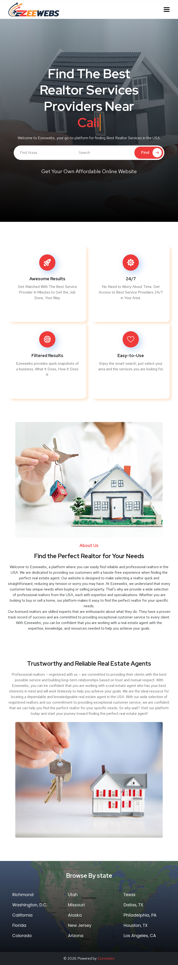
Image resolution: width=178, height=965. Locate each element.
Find (151, 152)
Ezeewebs (106, 958)
